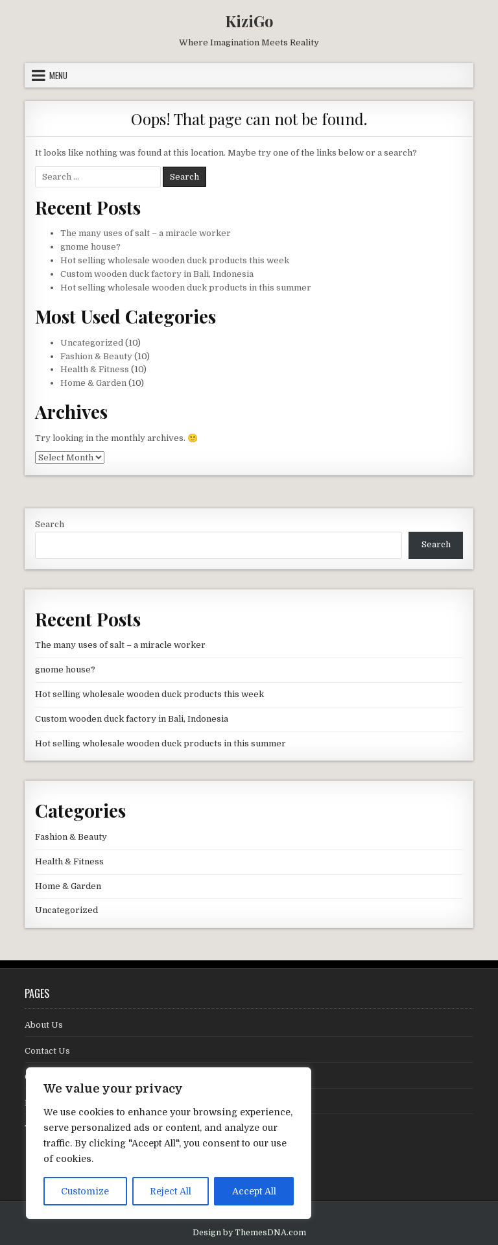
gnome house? (90, 247)
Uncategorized (91, 343)
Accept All (254, 1191)
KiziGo (249, 20)
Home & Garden (93, 383)
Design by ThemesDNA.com (249, 1232)
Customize (85, 1191)
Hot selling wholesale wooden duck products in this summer (185, 287)
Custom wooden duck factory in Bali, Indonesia (157, 274)
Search (49, 524)
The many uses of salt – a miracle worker (145, 233)
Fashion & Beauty (96, 356)
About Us (44, 1025)
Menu (58, 75)
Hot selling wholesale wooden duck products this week (174, 260)
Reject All (170, 1191)
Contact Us (47, 1051)
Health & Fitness (94, 369)
